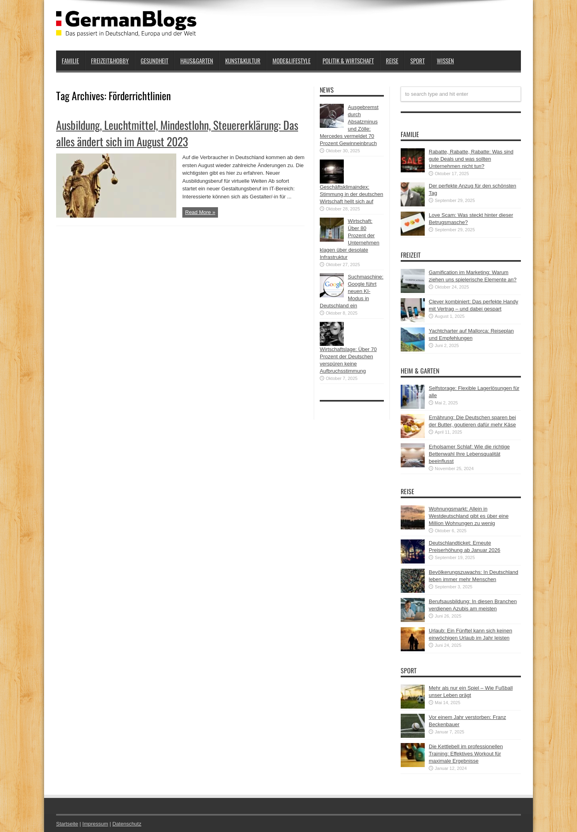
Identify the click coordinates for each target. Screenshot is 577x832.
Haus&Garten (196, 60)
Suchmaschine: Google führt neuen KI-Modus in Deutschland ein (351, 291)
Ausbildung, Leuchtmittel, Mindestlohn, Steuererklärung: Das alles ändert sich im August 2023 (177, 133)
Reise (392, 60)
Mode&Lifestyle (291, 60)
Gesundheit (154, 60)
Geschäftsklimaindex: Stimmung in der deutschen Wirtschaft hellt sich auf (351, 194)
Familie (70, 60)
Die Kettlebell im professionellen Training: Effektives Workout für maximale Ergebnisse (466, 753)
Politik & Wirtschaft (348, 60)
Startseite (67, 824)
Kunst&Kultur (242, 60)
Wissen (445, 60)
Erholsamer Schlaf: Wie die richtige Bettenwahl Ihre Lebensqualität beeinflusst (469, 454)
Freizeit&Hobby (110, 60)
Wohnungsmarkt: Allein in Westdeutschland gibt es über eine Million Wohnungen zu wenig (468, 516)
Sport (417, 60)
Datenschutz (126, 824)
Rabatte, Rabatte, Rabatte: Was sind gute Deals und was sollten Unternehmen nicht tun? (471, 159)
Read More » (200, 212)
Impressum (95, 824)
